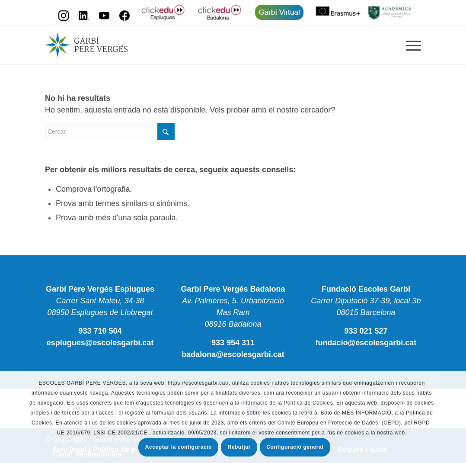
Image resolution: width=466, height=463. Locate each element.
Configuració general (294, 447)
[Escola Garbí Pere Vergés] (86, 45)
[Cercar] (110, 131)
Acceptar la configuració (178, 447)
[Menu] (410, 45)
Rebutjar (238, 447)
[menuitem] (410, 45)
